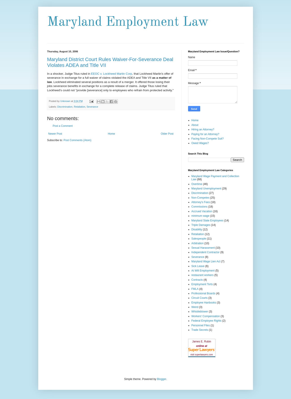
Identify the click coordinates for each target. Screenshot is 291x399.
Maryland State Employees (207, 220)
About (194, 125)
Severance (92, 106)
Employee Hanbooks (203, 302)
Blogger (161, 379)
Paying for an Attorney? (205, 134)
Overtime (196, 184)
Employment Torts (202, 284)
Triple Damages (200, 225)
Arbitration (197, 243)
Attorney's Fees (200, 202)
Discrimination (64, 106)
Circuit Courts (199, 297)
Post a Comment (63, 125)
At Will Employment (203, 270)
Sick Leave (198, 266)
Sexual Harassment (203, 247)
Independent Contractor (205, 252)
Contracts (197, 279)
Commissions (199, 206)
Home (111, 133)
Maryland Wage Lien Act (206, 261)
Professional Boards (203, 293)
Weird (194, 307)
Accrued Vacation (201, 211)
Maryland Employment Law (127, 22)
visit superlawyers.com (201, 354)
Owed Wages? (200, 143)
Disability (196, 229)
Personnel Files (200, 325)
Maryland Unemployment (206, 188)
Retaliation (79, 106)
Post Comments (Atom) (77, 140)
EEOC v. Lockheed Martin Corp (111, 73)
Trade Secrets (199, 329)
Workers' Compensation (205, 316)
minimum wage (200, 215)
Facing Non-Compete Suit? (207, 138)
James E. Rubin (201, 341)
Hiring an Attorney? (202, 129)
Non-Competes (200, 197)
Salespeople (198, 238)
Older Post (167, 133)
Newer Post (55, 133)
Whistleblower (199, 311)
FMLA (195, 289)
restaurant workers (202, 275)
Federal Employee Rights (206, 320)
